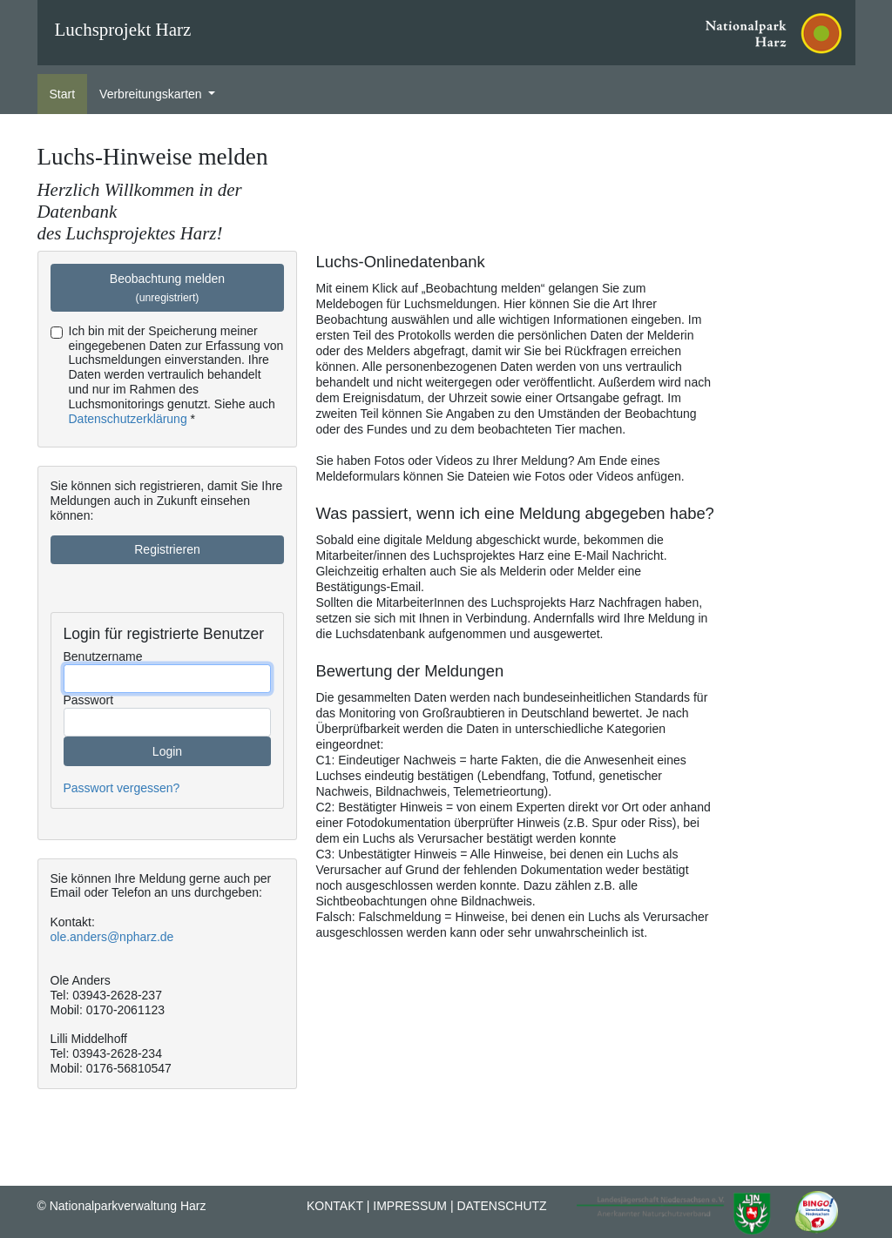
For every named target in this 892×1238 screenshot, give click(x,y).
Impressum (410, 1206)
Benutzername (103, 656)
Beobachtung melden (167, 288)
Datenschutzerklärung (128, 419)
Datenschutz (501, 1206)
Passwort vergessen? (122, 788)
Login (167, 751)
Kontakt (335, 1206)
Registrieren (166, 549)
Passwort (89, 700)
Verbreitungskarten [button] (152, 94)
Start (63, 94)
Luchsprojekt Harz (123, 29)
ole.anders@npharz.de (112, 937)
